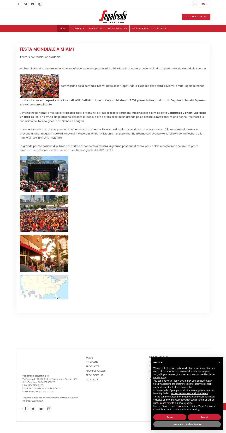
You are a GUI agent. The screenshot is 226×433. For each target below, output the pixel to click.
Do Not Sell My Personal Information (189, 393)
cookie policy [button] (159, 377)
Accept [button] (204, 417)
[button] (219, 362)
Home (63, 28)
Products (96, 28)
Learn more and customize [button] (187, 424)
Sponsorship (140, 28)
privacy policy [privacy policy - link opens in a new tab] (185, 403)
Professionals (117, 28)
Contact (160, 28)
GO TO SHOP (196, 16)
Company (78, 28)
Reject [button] (170, 417)
